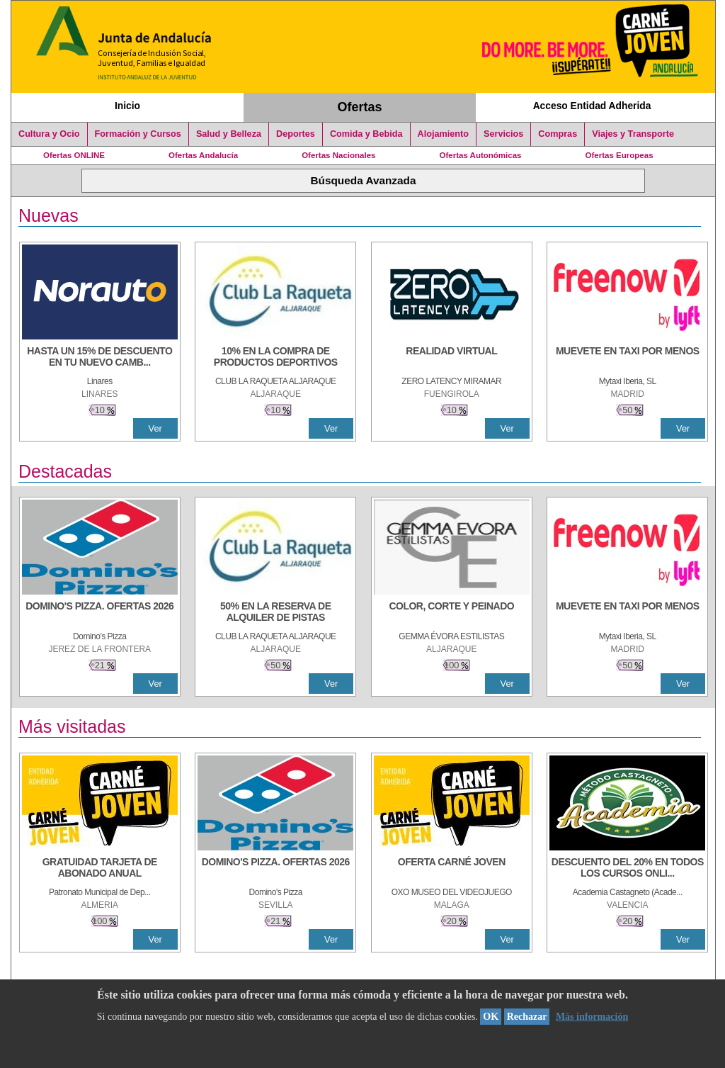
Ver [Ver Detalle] (155, 428)
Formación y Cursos (138, 134)
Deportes (295, 134)
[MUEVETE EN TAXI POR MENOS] (627, 357)
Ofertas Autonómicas (480, 155)
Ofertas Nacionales (338, 155)
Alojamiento (443, 134)
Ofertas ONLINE (74, 155)
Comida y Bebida (366, 134)
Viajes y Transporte (633, 134)
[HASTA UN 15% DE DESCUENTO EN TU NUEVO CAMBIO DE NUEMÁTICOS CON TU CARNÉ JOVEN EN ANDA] (100, 357)
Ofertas (360, 107)
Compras (557, 134)
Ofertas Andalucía (203, 155)
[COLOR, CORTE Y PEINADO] (452, 613)
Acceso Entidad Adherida (592, 105)
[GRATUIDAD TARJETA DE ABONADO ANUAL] (100, 868)
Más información (592, 1016)
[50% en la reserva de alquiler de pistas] (275, 613)
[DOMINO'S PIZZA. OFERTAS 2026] (100, 613)
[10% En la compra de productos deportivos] (275, 357)
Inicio (127, 105)
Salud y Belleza (228, 134)
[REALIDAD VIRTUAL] (452, 357)
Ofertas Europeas (619, 155)
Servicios (503, 134)
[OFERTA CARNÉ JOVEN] (452, 868)
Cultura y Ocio (49, 134)
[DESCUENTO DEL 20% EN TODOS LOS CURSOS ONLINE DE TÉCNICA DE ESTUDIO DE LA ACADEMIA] (627, 868)
